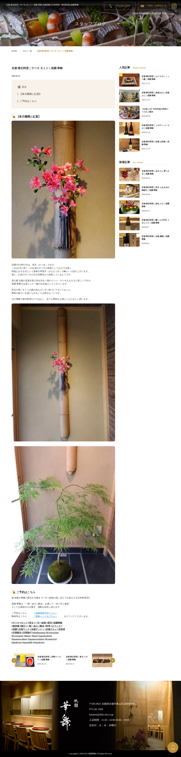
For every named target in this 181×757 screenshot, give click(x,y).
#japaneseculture (19, 639)
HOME (14, 51)
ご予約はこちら (27, 101)
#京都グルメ (51, 629)
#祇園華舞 (57, 623)
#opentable (27, 642)
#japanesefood (45, 636)
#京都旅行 (27, 632)
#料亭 (47, 626)
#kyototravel (51, 639)
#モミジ (23, 623)
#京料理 (61, 629)
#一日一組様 (40, 623)
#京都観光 (16, 632)
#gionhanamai (38, 632)
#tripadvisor (39, 642)
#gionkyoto (17, 642)
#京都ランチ (24, 629)
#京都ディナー (37, 629)
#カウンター (57, 626)
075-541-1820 (123, 5)
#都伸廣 (15, 626)
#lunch (34, 636)
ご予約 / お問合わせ (156, 5)
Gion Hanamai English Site (149, 13)
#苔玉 (30, 623)
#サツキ (15, 623)
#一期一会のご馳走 (35, 626)
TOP (173, 749)
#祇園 (14, 629)
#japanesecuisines (36, 639)
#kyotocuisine (52, 632)
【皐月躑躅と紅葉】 (29, 94)
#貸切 (49, 623)
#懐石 (22, 626)
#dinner (27, 636)
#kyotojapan (17, 636)
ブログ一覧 (27, 51)
